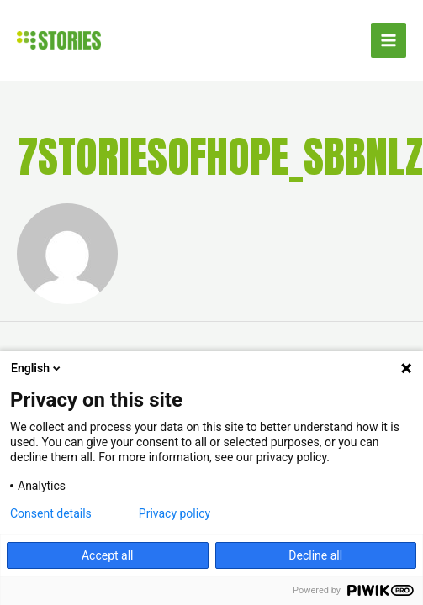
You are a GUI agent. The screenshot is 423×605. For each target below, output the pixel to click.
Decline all (315, 555)
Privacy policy (174, 513)
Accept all (108, 555)
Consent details (51, 513)
